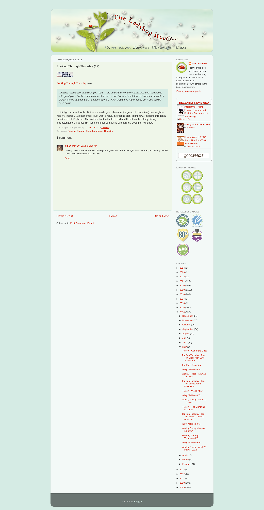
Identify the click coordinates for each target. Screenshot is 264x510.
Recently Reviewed (194, 102)
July (184, 338)
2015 (182, 307)
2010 (182, 483)
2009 (182, 487)
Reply (68, 158)
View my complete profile (188, 91)
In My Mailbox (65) (191, 442)
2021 (182, 281)
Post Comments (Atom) (82, 223)
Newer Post (64, 216)
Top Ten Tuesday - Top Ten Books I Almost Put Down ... (193, 417)
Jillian (68, 146)
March (185, 459)
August (186, 333)
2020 (182, 285)
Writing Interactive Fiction (197, 124)
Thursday (108, 131)
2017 (182, 299)
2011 (182, 478)
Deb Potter (191, 127)
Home (113, 216)
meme (99, 131)
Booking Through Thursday (72, 83)
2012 (182, 474)
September (188, 329)
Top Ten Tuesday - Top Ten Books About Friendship (193, 384)
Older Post (161, 216)
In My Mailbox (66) (191, 424)
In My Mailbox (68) (191, 369)
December (187, 316)
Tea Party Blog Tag (191, 365)
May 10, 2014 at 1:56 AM (84, 146)
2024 (182, 268)
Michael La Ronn (185, 119)
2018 (182, 294)
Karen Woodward (193, 146)
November (187, 320)
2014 (182, 312)
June (185, 342)
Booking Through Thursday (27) (190, 436)
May (184, 347)
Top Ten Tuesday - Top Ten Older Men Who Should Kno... (193, 358)
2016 (182, 303)
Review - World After (192, 391)
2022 (182, 276)
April (185, 455)
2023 (182, 272)
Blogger (138, 501)
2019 (182, 290)
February (187, 464)
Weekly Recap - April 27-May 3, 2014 (194, 448)
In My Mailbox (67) (191, 395)
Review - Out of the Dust (194, 350)
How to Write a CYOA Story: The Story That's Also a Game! (195, 140)
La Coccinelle (199, 63)
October (186, 324)
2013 (182, 469)
